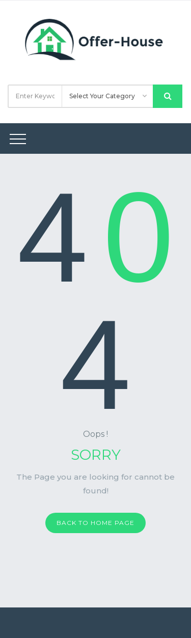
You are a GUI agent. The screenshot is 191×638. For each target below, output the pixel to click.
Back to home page (95, 522)
